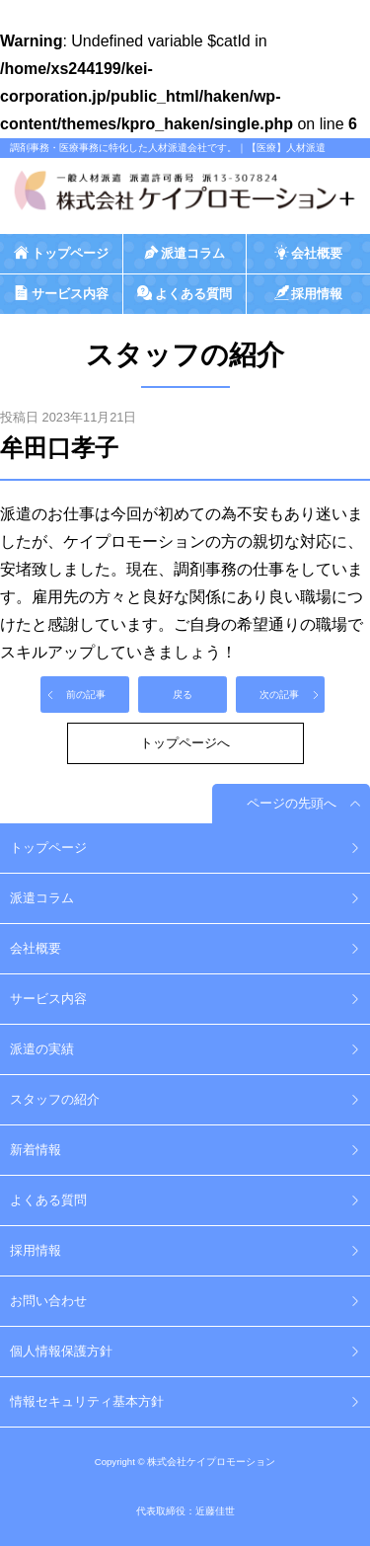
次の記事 (279, 694)
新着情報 (35, 1149)
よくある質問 (48, 1200)
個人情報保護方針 (61, 1351)
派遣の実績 (42, 1049)
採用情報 (35, 1250)
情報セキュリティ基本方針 (87, 1401)
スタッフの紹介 (55, 1099)
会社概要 (35, 948)
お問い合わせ (48, 1300)
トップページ (48, 847)
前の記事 (86, 694)
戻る (182, 694)
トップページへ (185, 742)
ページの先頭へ (291, 803)
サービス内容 (48, 998)
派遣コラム (42, 897)
